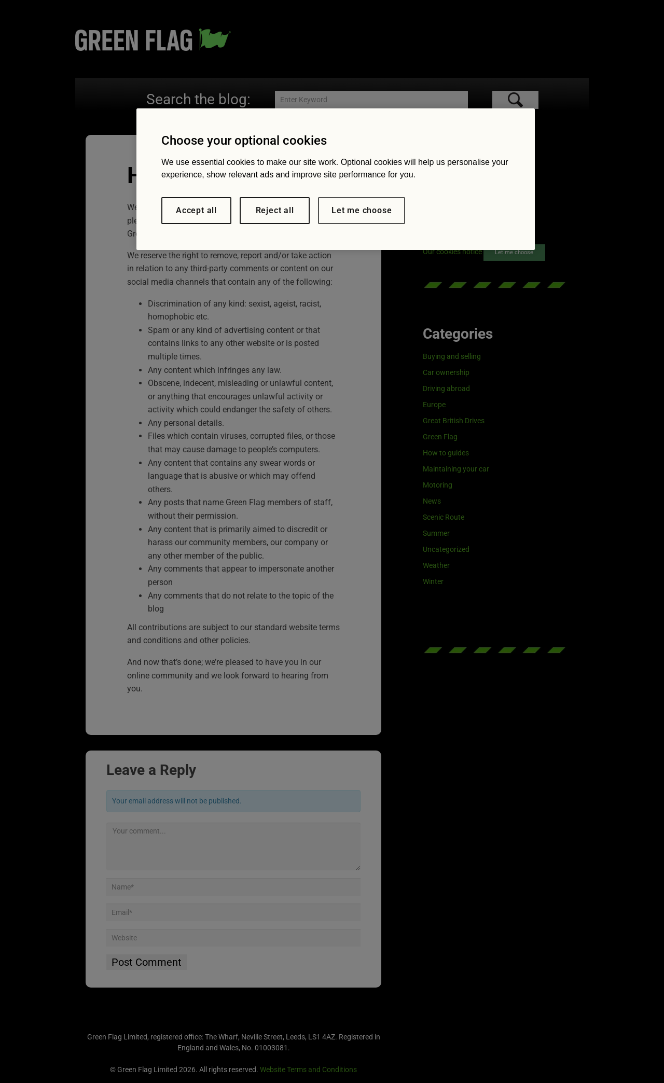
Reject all (275, 210)
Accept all (196, 210)
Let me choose (361, 210)
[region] (335, 179)
